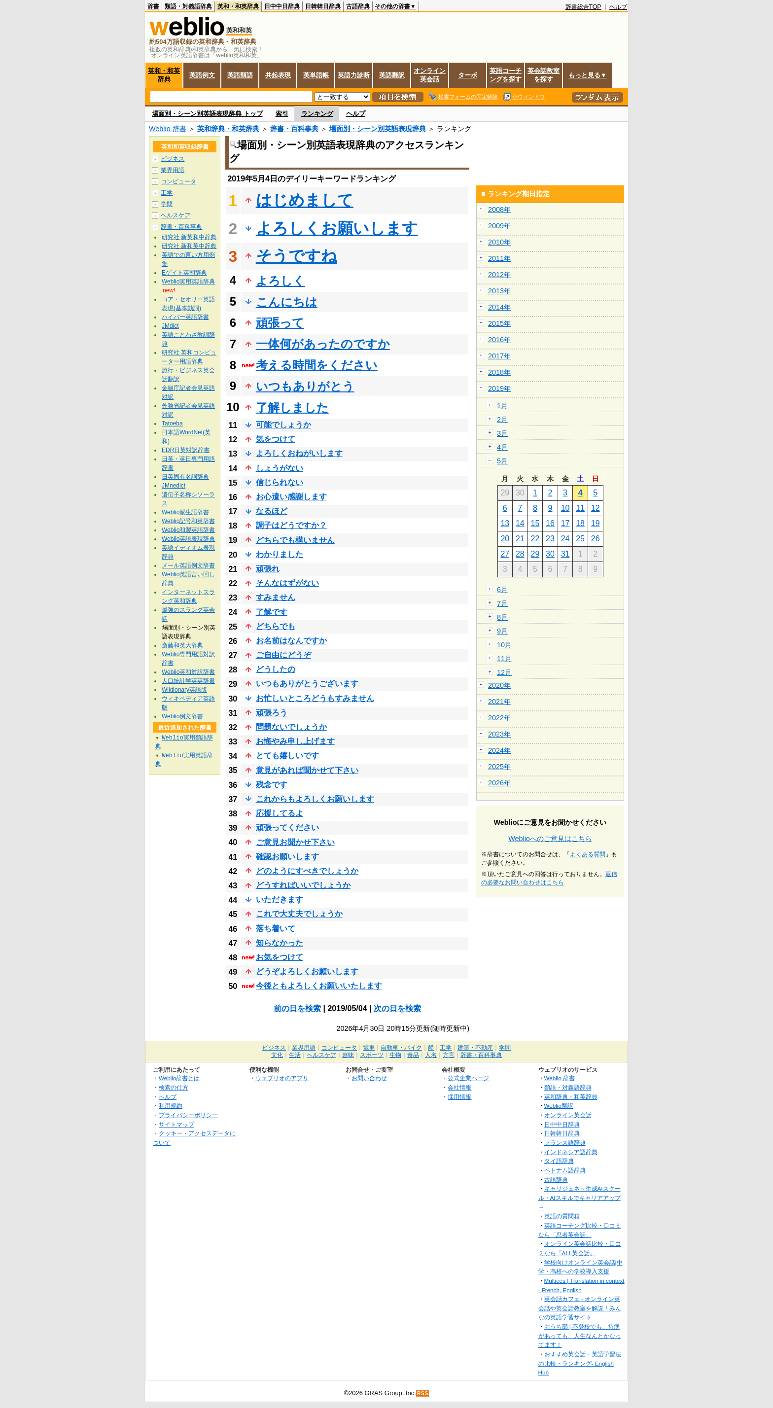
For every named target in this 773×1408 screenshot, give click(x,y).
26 (595, 538)
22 (535, 538)
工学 (167, 192)
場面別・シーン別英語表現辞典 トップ (207, 113)
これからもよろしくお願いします (315, 799)
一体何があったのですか (323, 344)
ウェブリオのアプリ (282, 1078)
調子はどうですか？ (291, 525)
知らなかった (279, 943)
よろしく (280, 280)
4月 (502, 447)
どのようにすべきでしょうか (307, 871)
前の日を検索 (297, 1008)
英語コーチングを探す (506, 75)
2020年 (499, 685)
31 (565, 554)
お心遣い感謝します (291, 497)
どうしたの (275, 669)
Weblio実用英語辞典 (188, 281)
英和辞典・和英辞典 (228, 129)
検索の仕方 (173, 1087)
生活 (295, 1055)
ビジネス (172, 158)
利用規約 (170, 1105)
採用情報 (459, 1096)
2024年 (499, 750)
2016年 (499, 340)
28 (520, 554)
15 (535, 523)
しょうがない (279, 468)
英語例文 (202, 75)
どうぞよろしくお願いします (307, 971)
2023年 (499, 734)
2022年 (499, 718)
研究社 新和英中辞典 (189, 246)
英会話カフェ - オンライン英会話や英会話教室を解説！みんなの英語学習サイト (579, 1308)
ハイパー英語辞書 (185, 317)
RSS (423, 1393)
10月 (504, 645)
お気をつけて (279, 957)
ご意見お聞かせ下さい (295, 842)
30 (550, 554)
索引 (282, 113)
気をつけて (275, 439)
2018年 (499, 372)
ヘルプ (618, 6)
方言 (449, 1055)
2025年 (499, 767)
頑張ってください (287, 827)
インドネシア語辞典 (570, 1152)
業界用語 (172, 170)
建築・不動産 (475, 1048)
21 (520, 538)
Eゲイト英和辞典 (184, 272)
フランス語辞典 (565, 1142)
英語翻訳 (392, 75)
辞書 (153, 6)
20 (504, 538)
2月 (502, 419)
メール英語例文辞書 (188, 565)
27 (504, 554)
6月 (502, 590)
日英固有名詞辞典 (185, 476)
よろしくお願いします (337, 228)
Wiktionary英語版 (184, 689)
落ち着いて (275, 928)
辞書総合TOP (583, 6)
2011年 (499, 258)
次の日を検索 (397, 1008)
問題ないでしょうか (291, 727)
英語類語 (240, 75)
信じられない (279, 482)
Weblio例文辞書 (182, 716)
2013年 (499, 291)
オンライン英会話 (430, 75)
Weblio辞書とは (179, 1078)
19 (595, 523)
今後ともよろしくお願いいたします (319, 986)
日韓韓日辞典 (323, 6)
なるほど (271, 511)
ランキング (317, 113)
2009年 (499, 226)
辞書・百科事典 (294, 129)
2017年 (499, 356)
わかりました (279, 554)
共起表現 (278, 75)
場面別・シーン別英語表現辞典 (377, 129)
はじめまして (304, 200)
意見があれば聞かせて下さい (307, 770)
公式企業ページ (468, 1078)
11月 (504, 659)
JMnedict (173, 485)
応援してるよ (279, 813)
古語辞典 (358, 6)
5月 (502, 461)
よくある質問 (587, 854)
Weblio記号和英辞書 (188, 521)
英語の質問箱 (562, 1216)
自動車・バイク (401, 1048)
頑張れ (268, 568)
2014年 (499, 307)
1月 (502, 406)
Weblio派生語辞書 (185, 512)
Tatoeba (172, 423)
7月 (502, 603)
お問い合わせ (369, 1078)
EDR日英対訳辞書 (186, 450)
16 (550, 523)
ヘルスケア (175, 215)
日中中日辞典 (282, 6)
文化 (277, 1055)
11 (580, 508)
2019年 (499, 388)
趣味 (348, 1055)
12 (595, 508)
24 (565, 538)
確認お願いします (287, 856)
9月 (502, 631)
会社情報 (459, 1087)
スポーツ (372, 1055)
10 (565, 508)
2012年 (499, 275)
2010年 (499, 242)
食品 (413, 1055)
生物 (395, 1055)
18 (580, 523)
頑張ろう (271, 712)
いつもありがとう (305, 386)
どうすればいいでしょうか (303, 885)
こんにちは (286, 302)
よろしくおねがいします (299, 453)
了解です (271, 612)
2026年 (499, 783)
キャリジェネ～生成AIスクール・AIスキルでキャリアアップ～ (579, 1197)
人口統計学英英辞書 (188, 680)
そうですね (296, 256)
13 (504, 523)
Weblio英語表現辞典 (188, 538)
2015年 (499, 323)
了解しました (292, 407)
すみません (275, 597)
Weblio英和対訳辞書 (188, 672)
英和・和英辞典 (238, 6)
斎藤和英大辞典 (182, 645)
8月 (502, 617)
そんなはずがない (287, 583)
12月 (504, 672)
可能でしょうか (283, 425)
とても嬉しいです (287, 755)
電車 (369, 1048)
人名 (431, 1055)
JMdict (170, 325)
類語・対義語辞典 (188, 6)
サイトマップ (176, 1124)
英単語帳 (316, 75)
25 (580, 538)
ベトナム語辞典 (565, 1170)
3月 (502, 433)
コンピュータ (178, 181)
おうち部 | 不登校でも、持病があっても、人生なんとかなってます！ (579, 1335)
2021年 (499, 701)
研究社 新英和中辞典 (189, 237)
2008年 (499, 209)
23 (550, 538)
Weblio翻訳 (558, 1105)
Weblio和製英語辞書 (188, 530)
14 (520, 523)
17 (565, 523)
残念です (271, 784)
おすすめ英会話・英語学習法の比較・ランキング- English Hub (579, 1363)
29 (535, 554)
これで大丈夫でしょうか (299, 914)
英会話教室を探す (543, 75)
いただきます (279, 899)
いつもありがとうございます (307, 683)
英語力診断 (354, 75)
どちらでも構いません (295, 540)
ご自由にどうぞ (283, 655)
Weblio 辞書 (167, 129)
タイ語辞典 (559, 1161)
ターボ (467, 75)
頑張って (280, 322)
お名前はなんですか (291, 640)
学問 (167, 204)
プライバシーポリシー (188, 1115)
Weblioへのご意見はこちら (550, 839)
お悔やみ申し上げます (295, 741)
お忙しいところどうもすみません (315, 698)
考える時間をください (317, 365)
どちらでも (275, 626)
